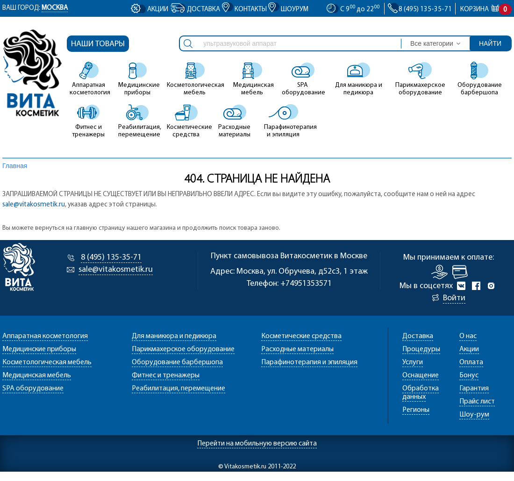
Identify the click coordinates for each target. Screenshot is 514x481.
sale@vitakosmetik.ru (33, 204)
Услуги (412, 362)
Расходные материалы (234, 121)
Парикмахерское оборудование (420, 79)
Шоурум (294, 9)
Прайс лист (477, 401)
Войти (454, 298)
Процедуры (421, 349)
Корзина (482, 9)
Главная (14, 166)
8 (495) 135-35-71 (111, 257)
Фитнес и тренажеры (88, 121)
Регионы (415, 410)
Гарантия (474, 388)
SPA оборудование (303, 79)
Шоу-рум (474, 414)
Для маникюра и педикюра (358, 79)
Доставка (203, 9)
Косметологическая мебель (195, 79)
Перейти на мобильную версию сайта (257, 443)
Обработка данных (420, 393)
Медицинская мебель (252, 79)
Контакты (251, 9)
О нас (468, 336)
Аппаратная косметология (89, 79)
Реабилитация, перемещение (137, 121)
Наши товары (98, 44)
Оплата (471, 362)
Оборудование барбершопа (479, 79)
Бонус (468, 375)
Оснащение (420, 375)
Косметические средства (186, 121)
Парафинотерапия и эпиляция (283, 121)
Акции (157, 9)
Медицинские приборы (137, 79)
